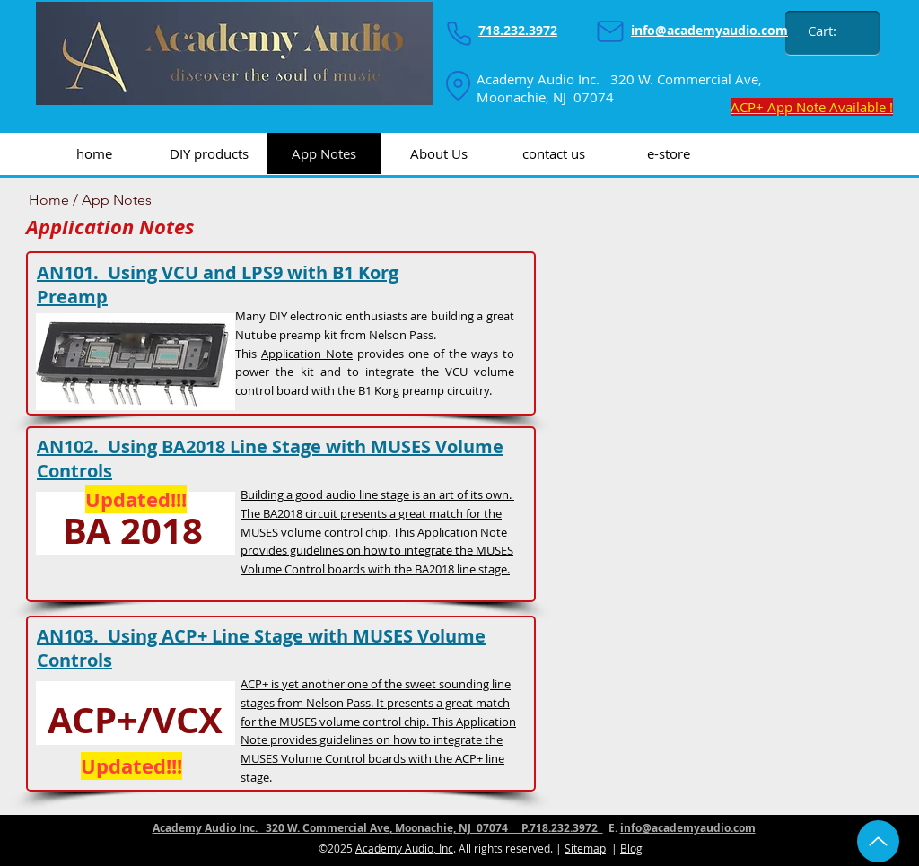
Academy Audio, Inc (404, 848)
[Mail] (610, 31)
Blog (631, 848)
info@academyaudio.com (688, 827)
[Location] (458, 85)
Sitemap (585, 848)
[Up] (878, 841)
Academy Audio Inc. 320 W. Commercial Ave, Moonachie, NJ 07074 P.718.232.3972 (378, 827)
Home (49, 199)
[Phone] (459, 33)
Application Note (307, 354)
